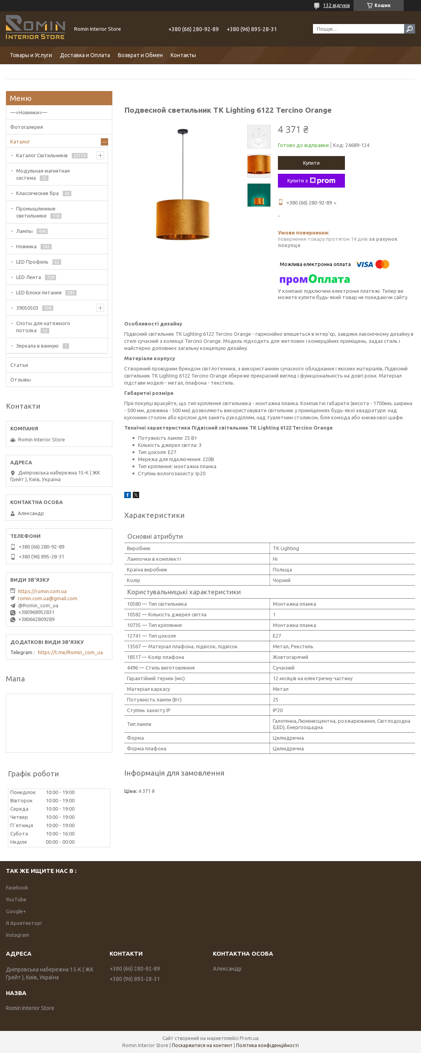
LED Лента (28, 277)
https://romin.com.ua (42, 591)
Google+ (16, 911)
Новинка (26, 246)
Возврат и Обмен (140, 55)
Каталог (20, 141)
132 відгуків (336, 5)
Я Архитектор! (24, 923)
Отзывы (20, 379)
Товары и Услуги (31, 55)
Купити (311, 163)
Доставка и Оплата (85, 55)
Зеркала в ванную (37, 345)
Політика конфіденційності (267, 1045)
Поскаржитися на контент (202, 1045)
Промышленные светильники (36, 212)
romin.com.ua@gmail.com (47, 598)
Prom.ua (249, 1038)
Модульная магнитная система (43, 174)
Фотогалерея (26, 127)
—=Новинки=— (28, 112)
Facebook (17, 887)
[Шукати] (409, 28)
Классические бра (37, 193)
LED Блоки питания (38, 292)
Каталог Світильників (42, 155)
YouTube (16, 899)
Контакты (183, 55)
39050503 (27, 308)
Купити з (311, 180)
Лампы (24, 231)
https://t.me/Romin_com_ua (70, 652)
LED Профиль (32, 261)
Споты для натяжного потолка (43, 326)
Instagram (17, 935)
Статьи (19, 365)
